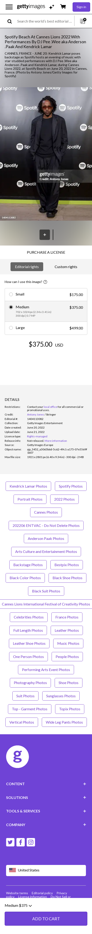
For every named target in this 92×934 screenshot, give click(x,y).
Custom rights (66, 266)
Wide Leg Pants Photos (64, 722)
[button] (46, 154)
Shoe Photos (68, 682)
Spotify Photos (71, 486)
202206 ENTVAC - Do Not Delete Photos (46, 525)
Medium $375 (18, 905)
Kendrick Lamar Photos (28, 486)
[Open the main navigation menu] (9, 7)
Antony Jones (35, 414)
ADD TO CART (46, 918)
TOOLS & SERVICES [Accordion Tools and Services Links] (46, 811)
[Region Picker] (46, 870)
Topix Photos (69, 709)
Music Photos (68, 643)
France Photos (66, 617)
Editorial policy (42, 893)
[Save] (44, 234)
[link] (35, 440)
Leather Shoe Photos (29, 643)
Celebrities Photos (29, 617)
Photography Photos (30, 682)
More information (56, 440)
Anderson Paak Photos (46, 538)
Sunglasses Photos (61, 696)
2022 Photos (64, 499)
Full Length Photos (28, 630)
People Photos (67, 656)
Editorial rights (27, 266)
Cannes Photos (46, 512)
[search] (11, 21)
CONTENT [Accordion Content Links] (46, 783)
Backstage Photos (28, 564)
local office (50, 407)
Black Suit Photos (46, 591)
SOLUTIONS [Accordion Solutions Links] (46, 797)
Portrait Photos (30, 499)
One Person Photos (28, 656)
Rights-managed (37, 436)
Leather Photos (67, 630)
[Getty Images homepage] (31, 7)
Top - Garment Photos (29, 709)
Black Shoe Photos (67, 577)
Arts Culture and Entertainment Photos (46, 551)
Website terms (17, 893)
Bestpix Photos (66, 564)
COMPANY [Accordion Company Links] (46, 824)
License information (32, 897)
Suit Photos (25, 696)
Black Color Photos (25, 577)
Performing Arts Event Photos (46, 669)
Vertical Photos (21, 722)
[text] (45, 21)
